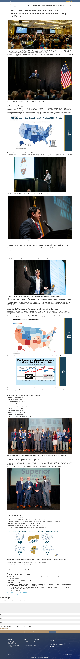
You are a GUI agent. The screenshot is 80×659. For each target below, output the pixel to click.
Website (1, 622)
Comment (2, 602)
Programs (35, 5)
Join (66, 5)
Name (1, 614)
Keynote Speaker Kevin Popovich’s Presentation (16, 594)
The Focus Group (15, 654)
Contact (70, 5)
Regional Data (41, 5)
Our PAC (57, 5)
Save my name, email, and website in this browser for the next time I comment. (16, 626)
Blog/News (62, 5)
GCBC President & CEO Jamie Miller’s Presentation (17, 592)
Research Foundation (50, 5)
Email (1, 618)
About (29, 5)
